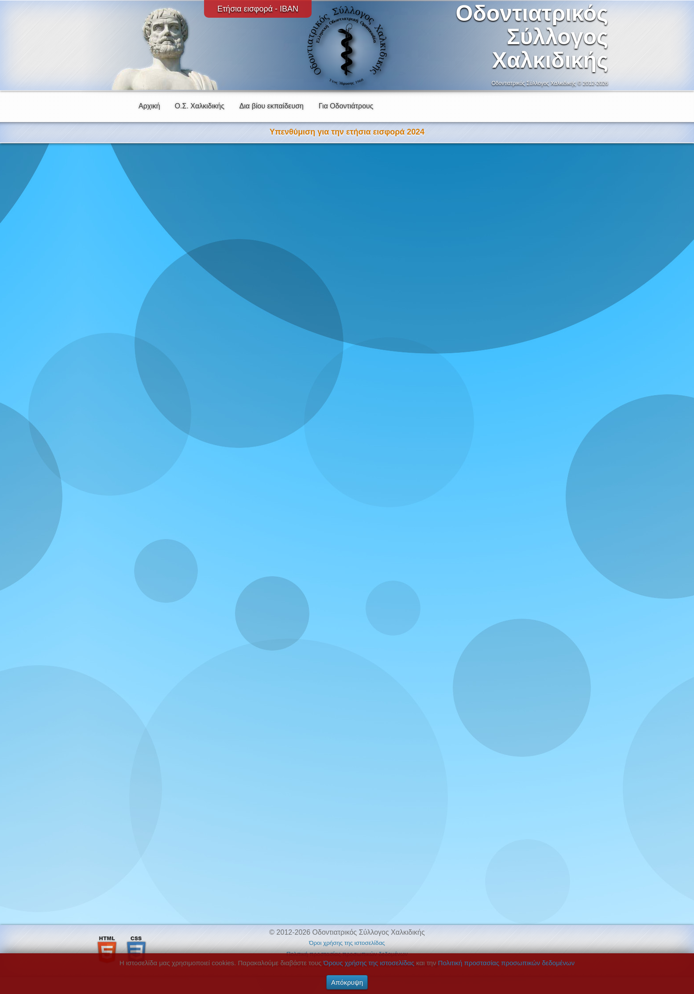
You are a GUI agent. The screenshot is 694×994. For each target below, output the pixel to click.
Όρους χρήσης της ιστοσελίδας (369, 963)
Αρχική (149, 106)
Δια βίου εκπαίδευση (271, 106)
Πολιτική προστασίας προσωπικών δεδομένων (506, 963)
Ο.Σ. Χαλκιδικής (199, 106)
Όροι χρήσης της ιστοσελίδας (347, 943)
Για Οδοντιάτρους (346, 106)
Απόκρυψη (347, 982)
